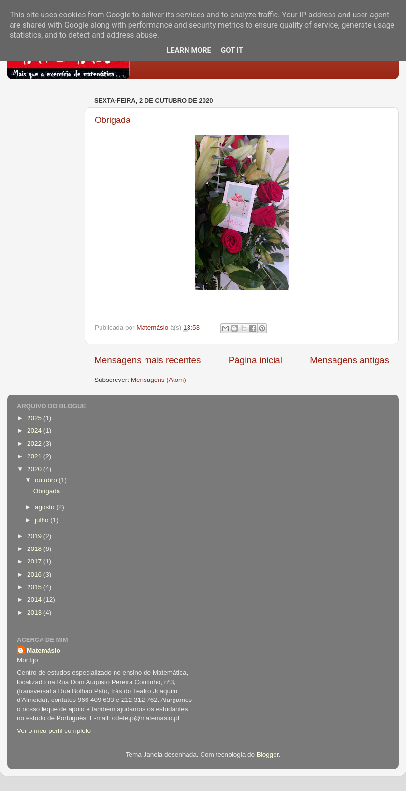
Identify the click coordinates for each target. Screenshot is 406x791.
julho (42, 520)
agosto (45, 507)
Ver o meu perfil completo (54, 730)
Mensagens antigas (349, 360)
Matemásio (43, 650)
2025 (35, 418)
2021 (35, 456)
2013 (35, 612)
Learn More (189, 50)
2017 (35, 561)
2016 (35, 574)
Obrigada (112, 120)
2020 (35, 468)
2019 (35, 536)
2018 (35, 548)
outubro (47, 480)
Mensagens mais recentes (147, 360)
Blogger (268, 754)
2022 (35, 443)
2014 (35, 599)
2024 (35, 430)
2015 (35, 587)
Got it (232, 50)
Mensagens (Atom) (158, 379)
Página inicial (255, 360)
